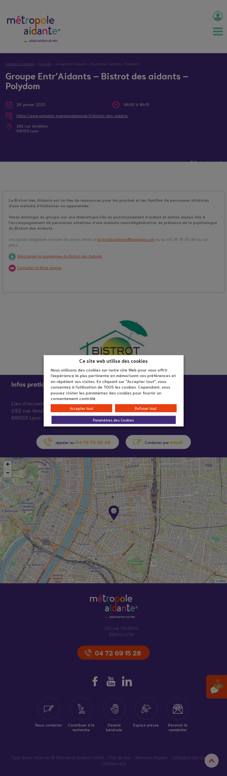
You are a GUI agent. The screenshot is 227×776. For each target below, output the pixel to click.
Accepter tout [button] (81, 408)
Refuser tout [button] (145, 408)
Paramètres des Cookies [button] (113, 419)
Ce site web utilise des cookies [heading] (113, 361)
